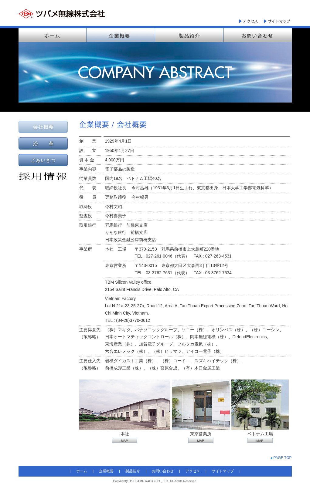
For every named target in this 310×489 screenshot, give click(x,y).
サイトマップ (223, 471)
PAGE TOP (282, 458)
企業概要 (106, 471)
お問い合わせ (163, 471)
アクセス (193, 471)
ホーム (81, 471)
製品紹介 (132, 471)
